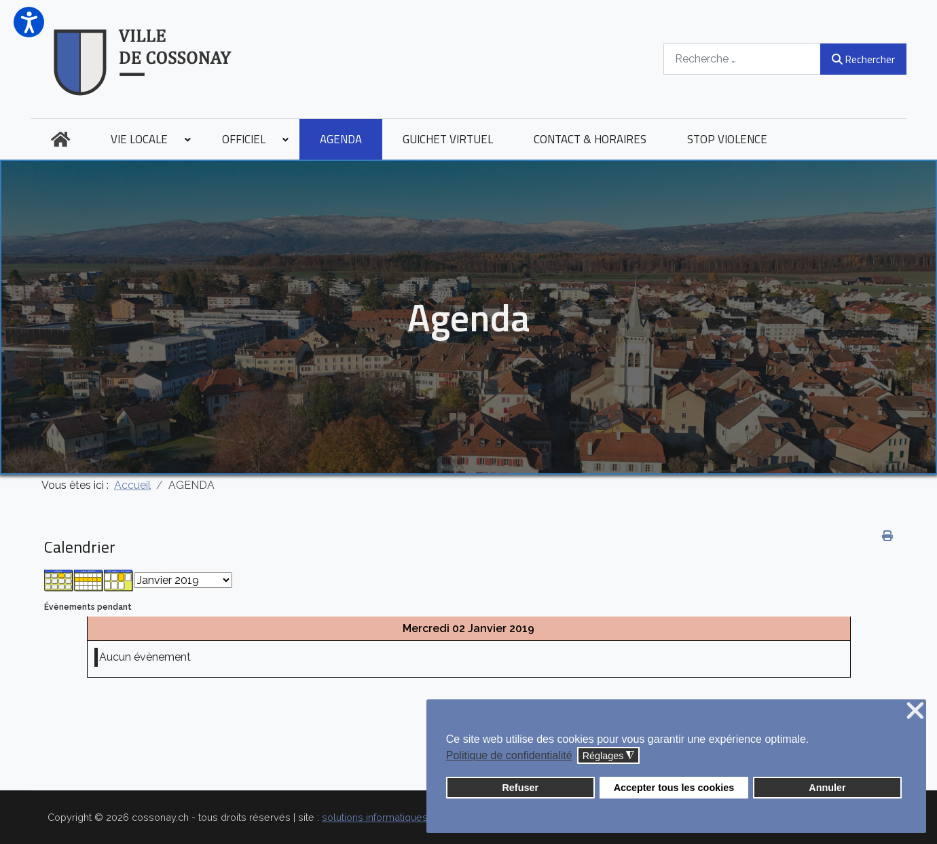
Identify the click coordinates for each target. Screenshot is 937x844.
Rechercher (863, 59)
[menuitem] (60, 139)
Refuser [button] (520, 787)
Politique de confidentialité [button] (509, 755)
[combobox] (742, 58)
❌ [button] (915, 711)
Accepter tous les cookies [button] (674, 787)
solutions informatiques (375, 817)
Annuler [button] (827, 787)
